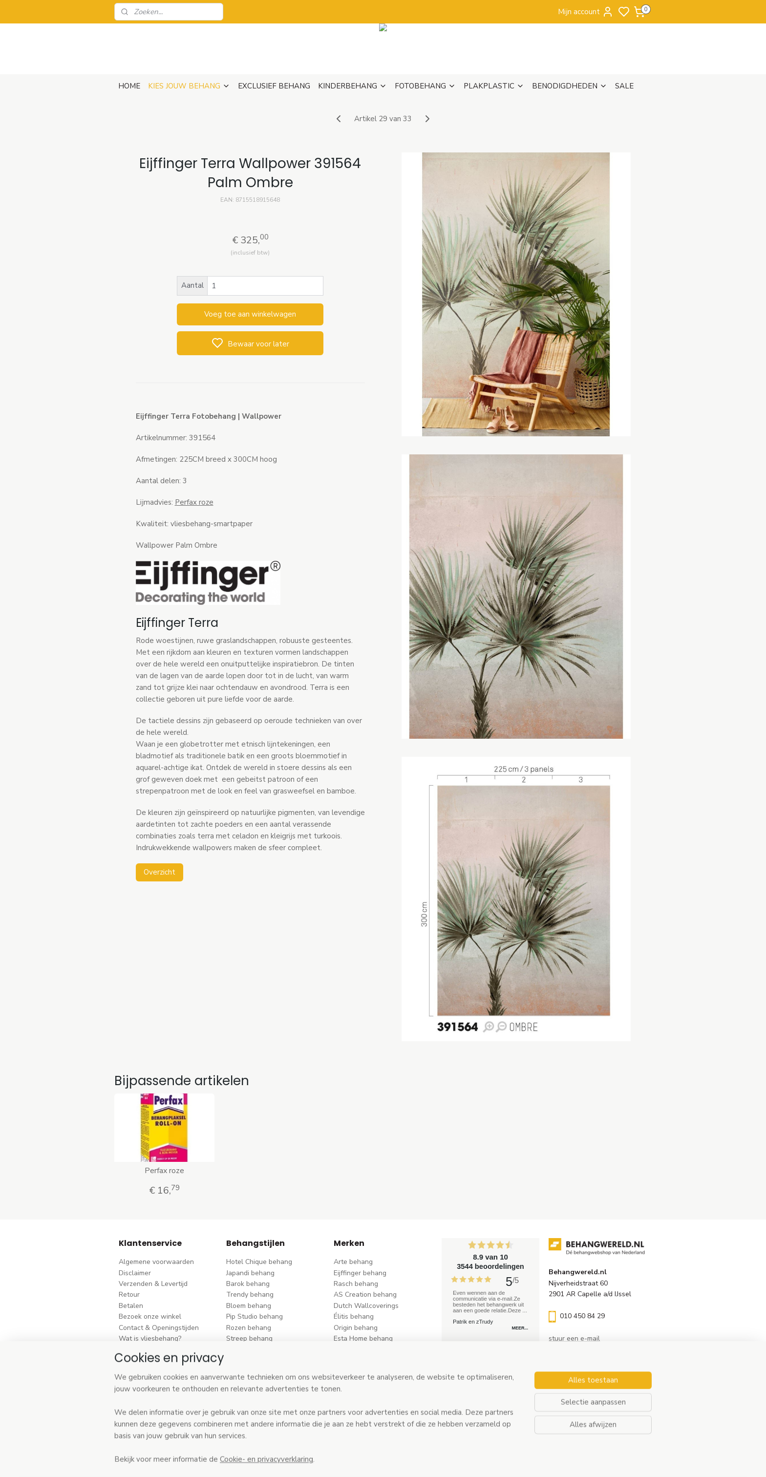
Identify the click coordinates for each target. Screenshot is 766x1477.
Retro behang (247, 1393)
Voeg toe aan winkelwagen (250, 314)
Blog (126, 1360)
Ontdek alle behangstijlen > (274, 1415)
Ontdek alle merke (365, 1415)
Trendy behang (250, 1294)
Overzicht (159, 872)
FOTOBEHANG (425, 86)
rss (444, 1459)
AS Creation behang (365, 1294)
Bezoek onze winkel (150, 1316)
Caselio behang (358, 1382)
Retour (129, 1294)
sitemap (426, 1459)
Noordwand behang (365, 1371)
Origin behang (356, 1327)
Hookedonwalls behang (371, 1360)
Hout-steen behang (256, 1382)
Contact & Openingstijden (159, 1327)
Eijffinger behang (360, 1273)
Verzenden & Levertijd (153, 1283)
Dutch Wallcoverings (366, 1305)
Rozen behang (248, 1327)
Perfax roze (193, 502)
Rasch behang (356, 1283)
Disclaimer (135, 1273)
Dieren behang (249, 1404)
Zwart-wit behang (254, 1371)
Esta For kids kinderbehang (376, 1349)
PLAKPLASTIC (494, 86)
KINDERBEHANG (352, 86)
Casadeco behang (362, 1393)
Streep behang (249, 1338)
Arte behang (353, 1261)
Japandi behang (250, 1273)
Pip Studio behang (254, 1316)
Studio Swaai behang (367, 1404)
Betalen (131, 1305)
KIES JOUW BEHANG (189, 86)
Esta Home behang (363, 1338)
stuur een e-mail (574, 1338)
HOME (129, 86)
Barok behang (248, 1283)
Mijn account (586, 12)
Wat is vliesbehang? (150, 1338)
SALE (624, 86)
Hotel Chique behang (259, 1261)
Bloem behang (248, 1305)
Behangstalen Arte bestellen (164, 1349)
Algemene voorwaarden (156, 1261)
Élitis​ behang (354, 1316)
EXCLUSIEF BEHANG (274, 86)
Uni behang (244, 1349)
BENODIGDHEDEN (569, 86)
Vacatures (134, 1371)
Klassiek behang (251, 1360)
